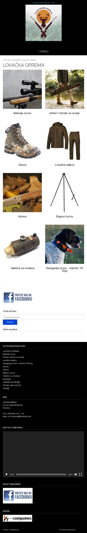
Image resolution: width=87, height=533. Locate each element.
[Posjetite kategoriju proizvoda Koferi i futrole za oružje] (64, 93)
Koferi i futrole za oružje (13, 357)
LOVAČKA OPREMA (11, 351)
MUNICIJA (7, 379)
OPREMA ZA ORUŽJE (11, 382)
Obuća (6, 369)
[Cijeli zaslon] (80, 474)
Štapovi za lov (9, 372)
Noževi (6, 366)
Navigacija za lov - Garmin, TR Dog (17, 363)
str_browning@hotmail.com (19, 416)
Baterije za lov (9, 354)
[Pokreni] (6, 474)
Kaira (21, 529)
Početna (6, 60)
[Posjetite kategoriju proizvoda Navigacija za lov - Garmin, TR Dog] (64, 249)
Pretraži (10, 322)
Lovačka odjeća (10, 360)
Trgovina (16, 60)
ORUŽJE (6, 388)
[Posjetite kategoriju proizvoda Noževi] (22, 196)
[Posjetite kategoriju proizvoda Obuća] (22, 144)
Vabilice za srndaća (11, 376)
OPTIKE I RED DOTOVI (12, 385)
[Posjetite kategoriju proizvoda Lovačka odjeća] (64, 144)
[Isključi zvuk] (75, 474)
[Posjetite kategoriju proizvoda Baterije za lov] (22, 93)
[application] (43, 454)
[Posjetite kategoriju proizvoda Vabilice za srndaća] (22, 248)
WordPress (80, 529)
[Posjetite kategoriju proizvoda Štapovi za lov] (64, 196)
